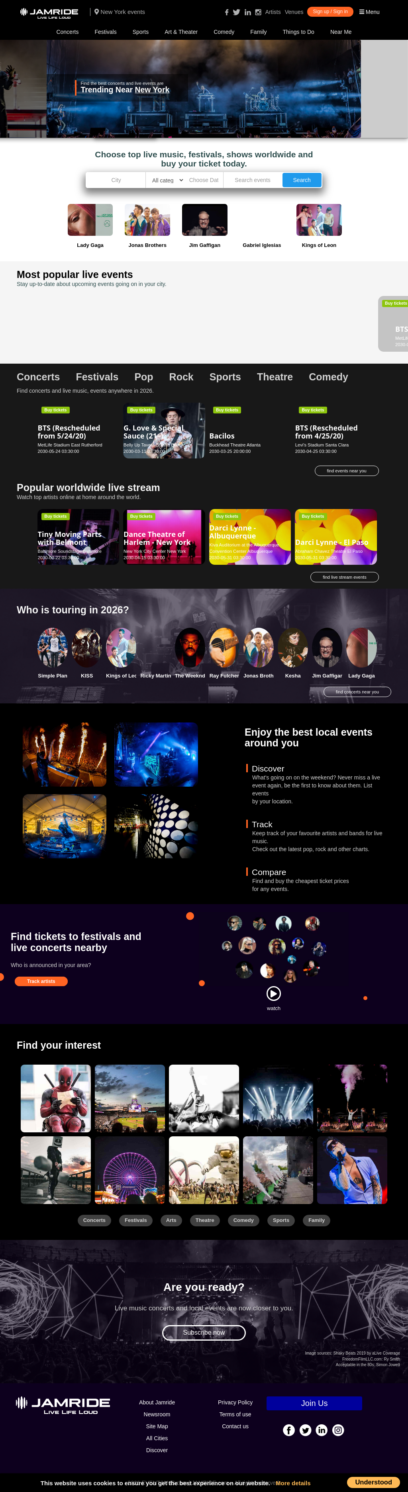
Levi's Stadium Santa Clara (322, 445)
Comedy (224, 32)
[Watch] (274, 993)
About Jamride (157, 1402)
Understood (373, 1482)
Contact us (235, 1426)
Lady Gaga (361, 676)
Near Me (341, 32)
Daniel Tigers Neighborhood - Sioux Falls (323, 322)
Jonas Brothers (262, 676)
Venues (294, 12)
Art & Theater (181, 32)
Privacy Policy (235, 1402)
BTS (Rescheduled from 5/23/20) (69, 325)
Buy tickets (55, 303)
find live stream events (344, 577)
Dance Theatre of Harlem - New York (157, 538)
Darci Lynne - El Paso (332, 542)
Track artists (41, 981)
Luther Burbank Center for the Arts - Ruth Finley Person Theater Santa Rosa (159, 332)
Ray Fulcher (224, 676)
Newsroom (157, 1414)
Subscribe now (204, 1332)
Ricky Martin (155, 676)
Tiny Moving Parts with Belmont (70, 538)
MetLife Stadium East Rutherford (70, 338)
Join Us (314, 1403)
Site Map (157, 1426)
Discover (157, 1450)
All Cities (157, 1438)
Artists (273, 12)
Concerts (67, 32)
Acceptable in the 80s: (355, 1365)
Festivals (105, 32)
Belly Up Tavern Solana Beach (154, 445)
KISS (87, 676)
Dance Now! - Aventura (232, 318)
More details (293, 1483)
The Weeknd (190, 676)
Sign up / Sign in (330, 11)
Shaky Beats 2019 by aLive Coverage (366, 1353)
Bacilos (221, 436)
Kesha (293, 676)
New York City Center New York (155, 551)
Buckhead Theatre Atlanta (235, 445)
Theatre (205, 1220)
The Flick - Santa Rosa (152, 312)
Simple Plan (52, 676)
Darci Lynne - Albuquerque (232, 531)
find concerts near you (357, 691)
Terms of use (235, 1414)
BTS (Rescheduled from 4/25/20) (326, 432)
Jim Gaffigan (327, 676)
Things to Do (298, 32)
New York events (119, 11)
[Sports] (130, 1098)
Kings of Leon (123, 676)
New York (152, 89)
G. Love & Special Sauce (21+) (154, 432)
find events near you (347, 470)
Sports (141, 32)
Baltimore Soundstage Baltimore (70, 551)
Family (258, 32)
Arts (171, 1220)
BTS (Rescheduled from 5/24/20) (69, 432)
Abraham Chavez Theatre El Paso (329, 551)
